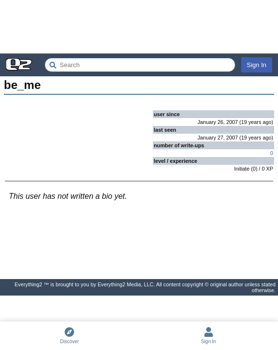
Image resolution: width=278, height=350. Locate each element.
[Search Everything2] (140, 65)
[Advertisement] (139, 26)
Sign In (256, 65)
